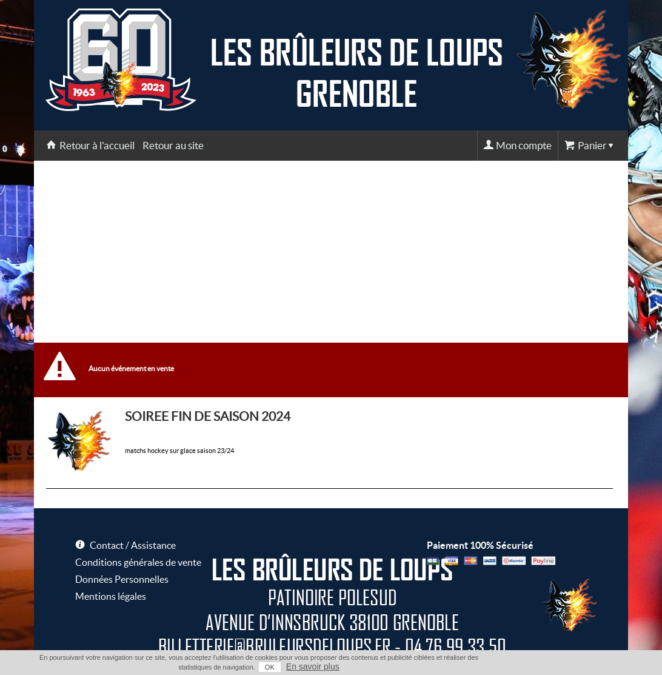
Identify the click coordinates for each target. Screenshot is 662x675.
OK (270, 667)
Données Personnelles (122, 579)
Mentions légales (110, 596)
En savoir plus (312, 666)
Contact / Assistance (133, 545)
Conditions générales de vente (138, 562)
